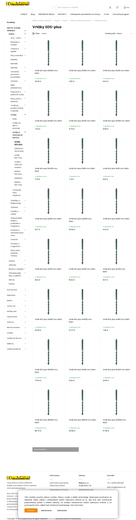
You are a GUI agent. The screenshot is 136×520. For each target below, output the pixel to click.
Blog (33, 14)
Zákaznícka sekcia (57, 486)
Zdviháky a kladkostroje (16, 201)
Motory (12, 280)
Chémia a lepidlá (15, 50)
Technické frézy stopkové (17, 193)
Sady (15, 119)
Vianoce (10, 322)
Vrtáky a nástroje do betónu (18, 135)
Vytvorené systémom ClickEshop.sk (68, 519)
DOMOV (24, 14)
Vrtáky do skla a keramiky (17, 125)
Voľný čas (11, 306)
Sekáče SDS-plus (18, 172)
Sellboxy (10, 343)
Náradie (14, 68)
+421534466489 (117, 483)
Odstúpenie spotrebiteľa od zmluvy (85, 14)
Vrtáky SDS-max (18, 156)
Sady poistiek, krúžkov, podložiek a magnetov (16, 222)
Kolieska (14, 59)
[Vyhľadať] (53, 7)
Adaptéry (18, 178)
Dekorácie (11, 295)
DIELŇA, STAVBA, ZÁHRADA (14, 29)
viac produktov (41, 449)
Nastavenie (46, 510)
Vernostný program (121, 14)
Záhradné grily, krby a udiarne (15, 274)
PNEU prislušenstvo (16, 86)
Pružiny (11, 284)
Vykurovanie (12, 316)
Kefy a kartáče (17, 55)
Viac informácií (76, 505)
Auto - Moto (16, 38)
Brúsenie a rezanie (15, 43)
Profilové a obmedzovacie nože (17, 233)
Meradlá (14, 63)
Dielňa (11, 34)
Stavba (12, 261)
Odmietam (62, 510)
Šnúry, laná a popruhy (16, 100)
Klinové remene (13, 327)
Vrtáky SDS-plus (18, 143)
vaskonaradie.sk (14, 349)
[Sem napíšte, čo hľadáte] (70, 7)
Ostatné (14, 81)
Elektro (9, 300)
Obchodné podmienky (59, 483)
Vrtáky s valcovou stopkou (18, 164)
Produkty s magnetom (15, 245)
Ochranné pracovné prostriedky (15, 74)
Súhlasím (31, 510)
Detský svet (12, 311)
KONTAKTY (62, 14)
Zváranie (14, 207)
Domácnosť (12, 290)
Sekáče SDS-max (18, 183)
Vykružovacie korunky (19, 149)
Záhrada (12, 265)
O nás (106, 14)
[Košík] (126, 7)
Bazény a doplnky (16, 269)
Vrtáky (13, 115)
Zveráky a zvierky (15, 212)
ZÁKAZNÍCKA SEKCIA (46, 14)
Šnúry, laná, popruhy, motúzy (15, 253)
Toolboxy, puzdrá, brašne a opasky (17, 108)
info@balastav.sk (118, 487)
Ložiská (10, 333)
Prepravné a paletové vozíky (17, 93)
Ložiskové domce (14, 338)
